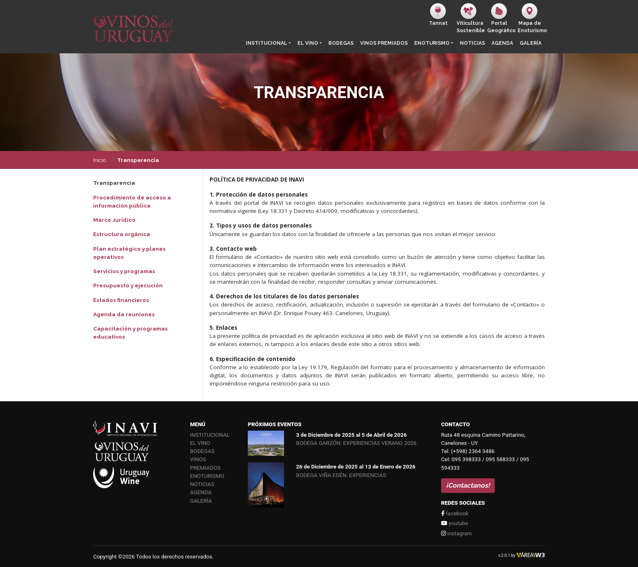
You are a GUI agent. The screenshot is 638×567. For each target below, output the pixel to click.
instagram (456, 533)
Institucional (266, 43)
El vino (307, 43)
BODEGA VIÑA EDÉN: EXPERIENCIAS (341, 475)
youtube (454, 523)
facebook (454, 513)
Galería (531, 43)
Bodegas (341, 43)
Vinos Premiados (384, 43)
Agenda (502, 43)
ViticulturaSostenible (470, 18)
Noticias (472, 43)
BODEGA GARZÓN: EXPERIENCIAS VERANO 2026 (356, 443)
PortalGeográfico (500, 18)
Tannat (438, 14)
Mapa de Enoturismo (531, 18)
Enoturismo (432, 43)
